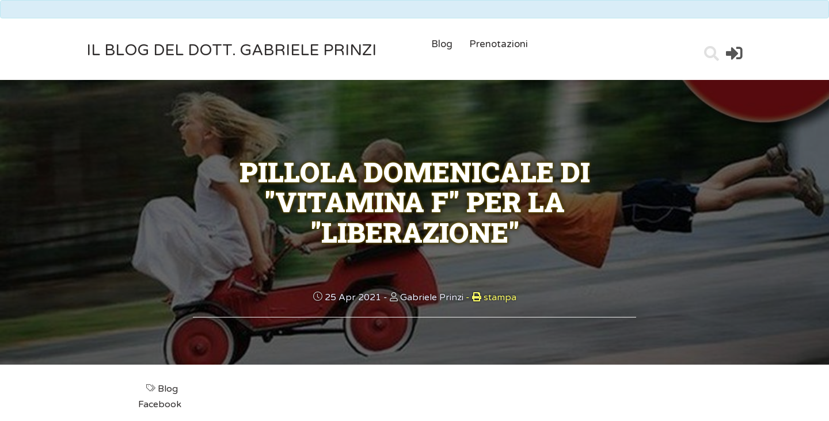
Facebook (161, 404)
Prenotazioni (498, 44)
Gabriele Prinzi (431, 297)
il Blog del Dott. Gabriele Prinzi (231, 50)
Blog (441, 44)
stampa (491, 297)
